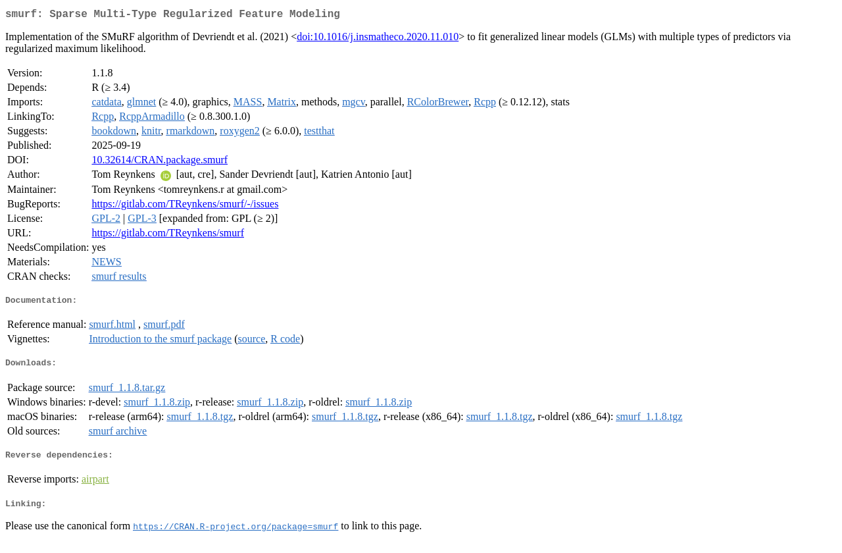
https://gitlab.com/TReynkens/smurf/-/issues (184, 206)
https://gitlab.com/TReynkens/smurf (167, 235)
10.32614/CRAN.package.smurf (159, 162)
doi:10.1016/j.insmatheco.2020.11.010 (377, 39)
